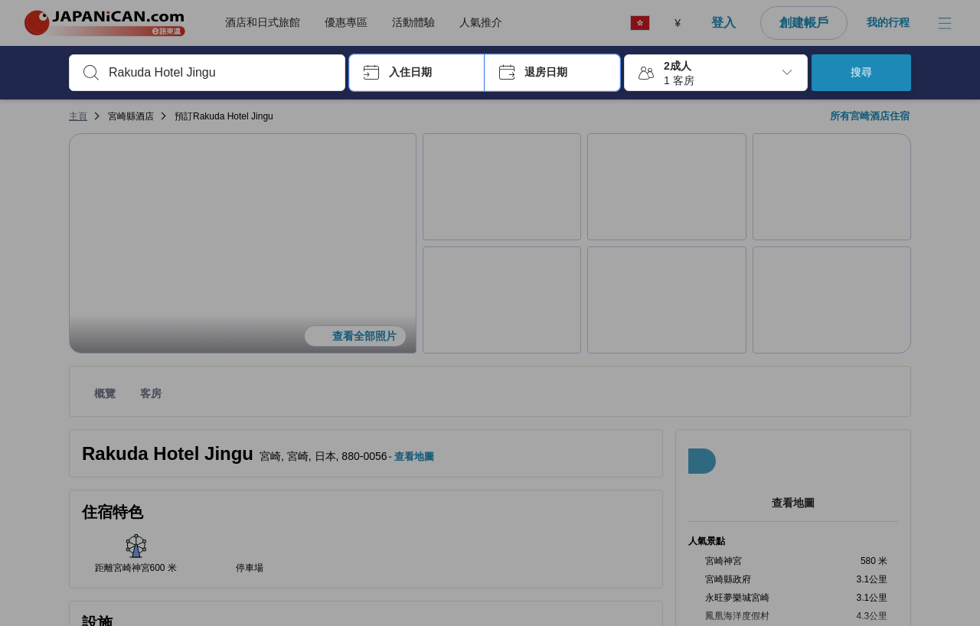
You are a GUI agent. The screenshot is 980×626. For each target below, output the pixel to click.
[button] (417, 72)
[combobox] (219, 72)
